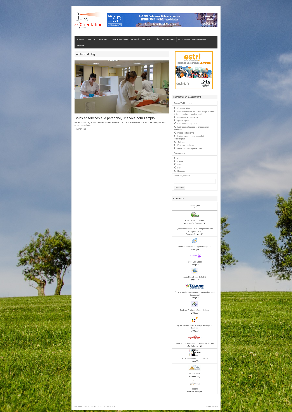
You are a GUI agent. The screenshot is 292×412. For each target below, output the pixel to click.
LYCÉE (156, 39)
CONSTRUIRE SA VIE (119, 39)
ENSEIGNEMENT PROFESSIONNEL (192, 39)
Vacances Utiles (211, 406)
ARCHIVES (81, 45)
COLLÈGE (146, 39)
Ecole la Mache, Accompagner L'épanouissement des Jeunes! (195, 295)
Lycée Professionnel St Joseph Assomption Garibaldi (194, 328)
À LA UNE (91, 39)
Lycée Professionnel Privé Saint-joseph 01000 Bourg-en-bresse (194, 231)
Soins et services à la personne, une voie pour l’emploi (115, 118)
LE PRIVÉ (135, 39)
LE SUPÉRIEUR (168, 39)
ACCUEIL (80, 39)
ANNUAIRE (103, 39)
